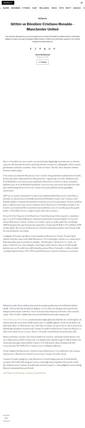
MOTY (68, 8)
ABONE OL (8, 3)
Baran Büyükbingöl (42, 55)
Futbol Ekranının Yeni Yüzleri (15, 319)
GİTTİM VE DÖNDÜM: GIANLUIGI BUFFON (24, 373)
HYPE (61, 8)
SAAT (34, 8)
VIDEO (54, 8)
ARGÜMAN (15, 8)
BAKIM (6, 8)
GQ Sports (42, 18)
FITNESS (26, 8)
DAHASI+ (77, 8)
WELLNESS (44, 8)
